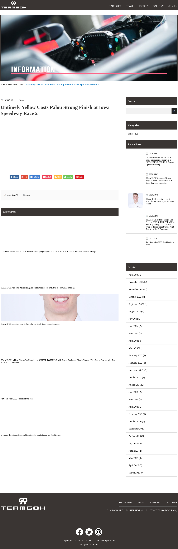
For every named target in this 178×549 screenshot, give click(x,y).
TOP (3, 84)
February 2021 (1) (137, 414)
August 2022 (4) (136, 311)
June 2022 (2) (135, 326)
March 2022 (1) (136, 348)
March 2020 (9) (136, 472)
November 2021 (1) (138, 370)
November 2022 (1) (138, 289)
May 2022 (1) (135, 333)
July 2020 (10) (135, 443)
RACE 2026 (115, 6)
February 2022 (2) (137, 355)
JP (169, 6)
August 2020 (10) (137, 436)
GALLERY (158, 6)
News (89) (133, 133)
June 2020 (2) (135, 451)
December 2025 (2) (138, 282)
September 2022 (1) (138, 304)
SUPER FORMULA (141, 508)
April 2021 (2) (135, 406)
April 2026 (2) (135, 275)
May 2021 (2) (135, 399)
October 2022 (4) (137, 297)
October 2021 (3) (137, 377)
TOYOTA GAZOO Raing (165, 508)
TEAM (129, 6)
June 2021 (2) (135, 392)
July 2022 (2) (135, 318)
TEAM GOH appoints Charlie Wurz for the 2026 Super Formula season (160, 201)
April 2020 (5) (135, 465)
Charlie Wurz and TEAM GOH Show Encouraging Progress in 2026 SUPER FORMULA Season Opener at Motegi (160, 161)
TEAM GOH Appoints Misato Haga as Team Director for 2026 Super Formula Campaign (159, 180)
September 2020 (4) (138, 428)
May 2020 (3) (135, 458)
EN (175, 6)
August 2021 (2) (136, 385)
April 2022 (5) (135, 341)
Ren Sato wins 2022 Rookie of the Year (160, 243)
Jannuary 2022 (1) (137, 362)
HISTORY (143, 6)
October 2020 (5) (137, 421)
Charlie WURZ (121, 508)
